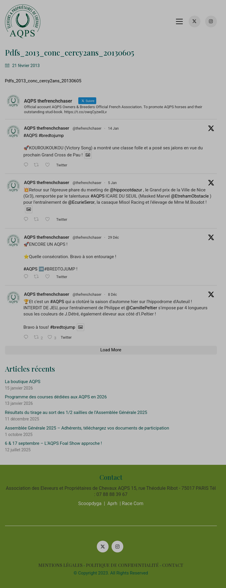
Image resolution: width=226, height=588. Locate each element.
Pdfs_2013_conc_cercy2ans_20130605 (45, 80)
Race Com (135, 503)
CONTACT (175, 565)
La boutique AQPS (25, 381)
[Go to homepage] (24, 21)
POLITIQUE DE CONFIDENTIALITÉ (124, 565)
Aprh (114, 503)
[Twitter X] (105, 546)
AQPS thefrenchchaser (49, 128)
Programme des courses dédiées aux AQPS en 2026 (58, 397)
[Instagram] (120, 546)
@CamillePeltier (143, 307)
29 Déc (115, 237)
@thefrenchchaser (89, 128)
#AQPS (33, 135)
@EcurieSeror (83, 202)
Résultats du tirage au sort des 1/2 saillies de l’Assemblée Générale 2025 (78, 412)
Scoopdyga (92, 503)
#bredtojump (53, 135)
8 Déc (114, 295)
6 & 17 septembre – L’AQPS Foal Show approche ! (55, 443)
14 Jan (115, 128)
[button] (181, 21)
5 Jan (114, 183)
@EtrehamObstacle (192, 196)
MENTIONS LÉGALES (63, 565)
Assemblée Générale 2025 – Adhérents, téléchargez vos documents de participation (89, 428)
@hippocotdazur (128, 190)
